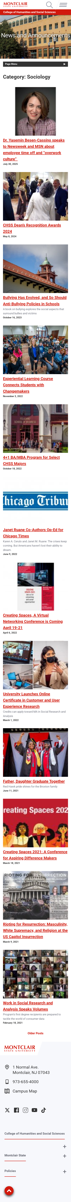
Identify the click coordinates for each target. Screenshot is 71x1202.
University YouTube (34, 1110)
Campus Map (20, 1091)
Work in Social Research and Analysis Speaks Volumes (28, 1006)
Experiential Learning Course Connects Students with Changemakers (28, 384)
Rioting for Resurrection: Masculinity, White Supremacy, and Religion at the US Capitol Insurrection (35, 930)
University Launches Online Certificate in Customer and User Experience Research (31, 700)
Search (49, 2)
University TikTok (43, 1110)
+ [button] (64, 1146)
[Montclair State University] (15, 4)
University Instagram (25, 1110)
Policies (10, 1171)
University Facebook (16, 1110)
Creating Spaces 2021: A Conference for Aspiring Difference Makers (35, 855)
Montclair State (15, 1155)
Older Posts (35, 1033)
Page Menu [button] (11, 64)
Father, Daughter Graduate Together (34, 781)
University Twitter (7, 1110)
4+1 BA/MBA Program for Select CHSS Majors (31, 460)
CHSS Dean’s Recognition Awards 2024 (32, 228)
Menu (62, 2)
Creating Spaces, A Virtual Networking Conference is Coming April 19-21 (33, 621)
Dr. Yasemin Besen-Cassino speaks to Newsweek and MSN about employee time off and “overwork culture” (34, 149)
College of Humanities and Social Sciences (29, 12)
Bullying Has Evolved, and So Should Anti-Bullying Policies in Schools (34, 300)
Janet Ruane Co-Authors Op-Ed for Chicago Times (33, 532)
